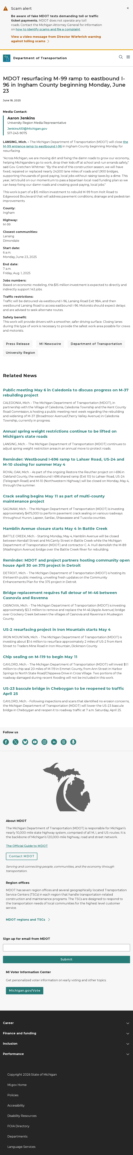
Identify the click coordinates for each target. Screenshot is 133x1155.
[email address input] (66, 947)
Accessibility (16, 1105)
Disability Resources (21, 1116)
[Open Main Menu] (128, 57)
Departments (17, 1136)
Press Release (18, 344)
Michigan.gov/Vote (24, 990)
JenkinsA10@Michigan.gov (27, 128)
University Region (20, 352)
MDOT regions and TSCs (28, 919)
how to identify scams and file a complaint (48, 29)
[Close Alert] (128, 8)
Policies (12, 1095)
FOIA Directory (18, 1126)
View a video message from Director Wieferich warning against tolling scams (56, 39)
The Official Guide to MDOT (27, 846)
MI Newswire (50, 344)
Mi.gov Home (17, 1085)
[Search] (121, 57)
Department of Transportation (96, 344)
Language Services (21, 1147)
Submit (66, 959)
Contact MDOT (21, 856)
